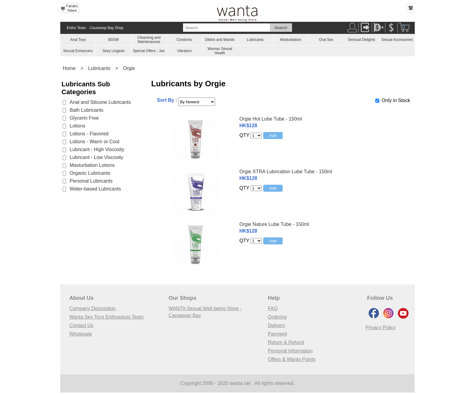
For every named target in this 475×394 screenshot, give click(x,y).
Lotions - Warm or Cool (94, 141)
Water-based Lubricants (95, 188)
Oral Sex (326, 40)
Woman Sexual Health (220, 51)
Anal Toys (78, 40)
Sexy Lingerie (113, 51)
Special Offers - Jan (149, 51)
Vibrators (184, 51)
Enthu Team (76, 28)
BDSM (113, 40)
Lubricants (255, 40)
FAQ (272, 308)
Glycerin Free (84, 118)
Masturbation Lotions (92, 165)
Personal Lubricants (91, 181)
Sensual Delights (361, 40)
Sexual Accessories (397, 40)
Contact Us (81, 325)
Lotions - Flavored (89, 133)
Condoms (184, 40)
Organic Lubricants (90, 173)
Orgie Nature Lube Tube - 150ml (274, 224)
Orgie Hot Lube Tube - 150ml (270, 118)
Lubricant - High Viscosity (97, 149)
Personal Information (290, 350)
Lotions (77, 125)
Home (69, 68)
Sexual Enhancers (78, 51)
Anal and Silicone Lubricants (100, 102)
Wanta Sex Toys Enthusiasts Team (106, 317)
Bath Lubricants (86, 110)
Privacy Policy (381, 327)
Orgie (129, 68)
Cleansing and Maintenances (149, 39)
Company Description (92, 308)
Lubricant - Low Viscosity (96, 157)
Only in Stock (396, 100)
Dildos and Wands (219, 40)
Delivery (276, 325)
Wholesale (80, 333)
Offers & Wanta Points (291, 359)
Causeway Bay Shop (106, 28)
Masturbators (290, 40)
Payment (277, 333)
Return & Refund (286, 342)
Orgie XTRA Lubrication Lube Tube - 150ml (285, 171)
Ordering (277, 317)
